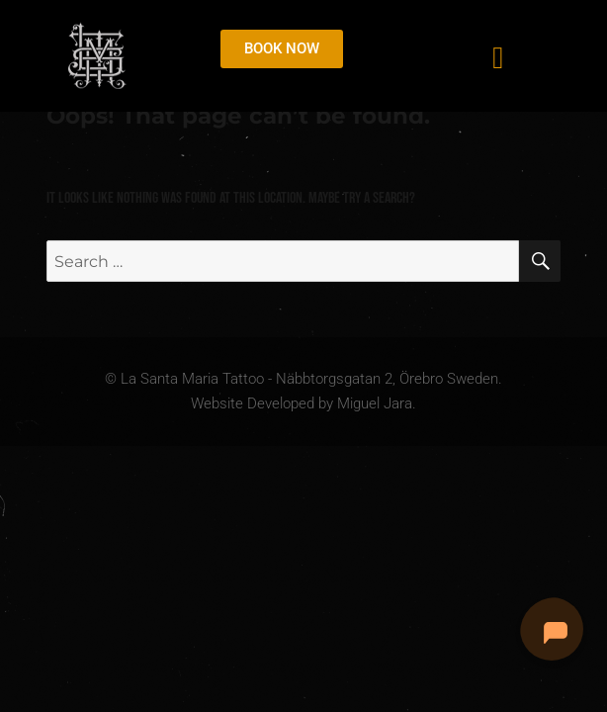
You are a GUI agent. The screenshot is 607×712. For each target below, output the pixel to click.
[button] (497, 58)
